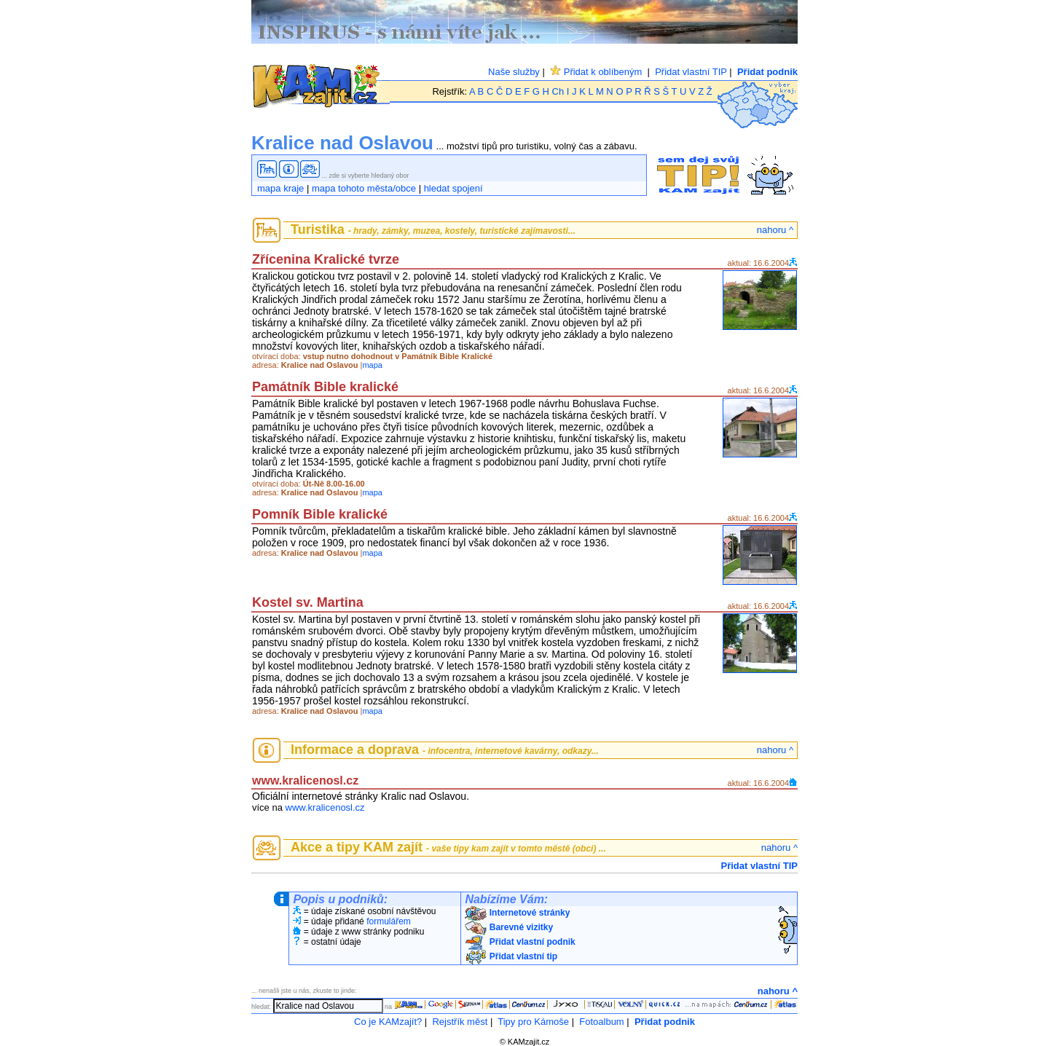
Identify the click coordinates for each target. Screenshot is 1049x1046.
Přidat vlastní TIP (691, 71)
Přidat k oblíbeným (596, 71)
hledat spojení (453, 188)
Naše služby (514, 71)
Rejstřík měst (459, 1021)
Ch (558, 91)
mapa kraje (280, 188)
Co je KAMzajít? (388, 1021)
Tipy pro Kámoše (533, 1021)
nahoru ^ (775, 229)
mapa (372, 365)
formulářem (388, 921)
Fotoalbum (601, 1021)
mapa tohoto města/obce (364, 188)
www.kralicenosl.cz (325, 807)
